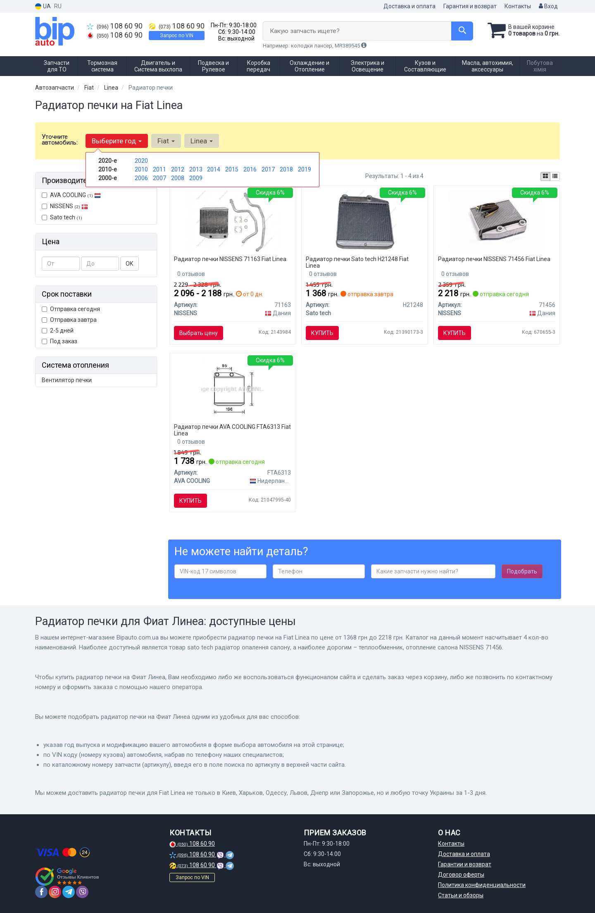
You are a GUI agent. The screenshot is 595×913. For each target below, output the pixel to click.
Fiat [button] (166, 141)
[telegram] (68, 892)
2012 (177, 169)
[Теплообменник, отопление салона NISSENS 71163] (232, 221)
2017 (268, 169)
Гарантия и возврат (470, 6)
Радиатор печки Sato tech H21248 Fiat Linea (357, 262)
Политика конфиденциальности (482, 885)
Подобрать (522, 571)
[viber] (82, 892)
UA (43, 6)
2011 (159, 169)
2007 (159, 178)
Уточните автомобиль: (60, 139)
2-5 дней (58, 330)
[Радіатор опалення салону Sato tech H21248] (365, 221)
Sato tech (62, 217)
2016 (250, 169)
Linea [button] (201, 141)
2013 (195, 169)
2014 (213, 169)
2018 (286, 169)
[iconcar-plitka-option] (545, 176)
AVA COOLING (71, 195)
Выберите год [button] (117, 141)
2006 (141, 178)
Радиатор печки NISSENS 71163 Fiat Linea (230, 259)
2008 (177, 178)
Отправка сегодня (71, 309)
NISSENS (69, 206)
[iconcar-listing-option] (555, 176)
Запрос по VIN (176, 35)
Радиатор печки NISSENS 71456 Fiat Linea (494, 259)
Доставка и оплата (409, 6)
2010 (141, 169)
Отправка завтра (69, 319)
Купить (322, 333)
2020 (141, 160)
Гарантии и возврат (464, 864)
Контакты (518, 6)
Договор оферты (461, 874)
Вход (548, 6)
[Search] (462, 30)
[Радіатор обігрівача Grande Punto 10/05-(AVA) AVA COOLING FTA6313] (232, 388)
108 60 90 (115, 26)
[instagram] (55, 892)
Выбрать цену (198, 333)
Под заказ (59, 341)
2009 (195, 178)
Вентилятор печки (67, 380)
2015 (231, 169)
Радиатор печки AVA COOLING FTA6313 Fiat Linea (232, 429)
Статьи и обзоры (460, 895)
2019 (304, 169)
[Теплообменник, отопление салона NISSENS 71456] (497, 221)
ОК (129, 263)
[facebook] (41, 892)
